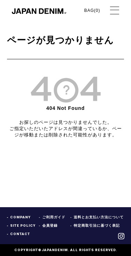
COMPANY (20, 217)
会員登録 (50, 225)
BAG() (93, 10)
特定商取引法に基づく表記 (97, 225)
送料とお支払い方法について (99, 217)
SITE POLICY (23, 225)
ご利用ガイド (53, 217)
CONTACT (20, 234)
